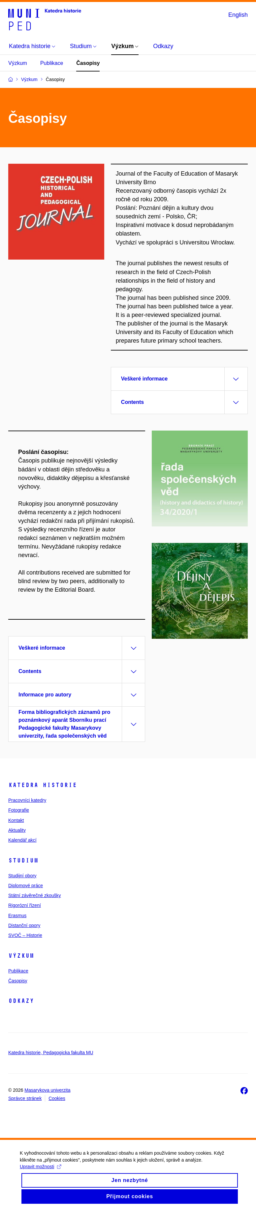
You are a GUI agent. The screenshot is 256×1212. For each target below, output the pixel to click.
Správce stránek (25, 1098)
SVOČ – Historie (25, 935)
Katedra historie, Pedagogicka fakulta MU (50, 1052)
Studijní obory (22, 875)
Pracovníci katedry (27, 800)
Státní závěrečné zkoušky (34, 895)
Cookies (56, 1098)
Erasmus (17, 915)
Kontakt (16, 820)
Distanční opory (24, 925)
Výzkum (17, 63)
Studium (23, 860)
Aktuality (17, 830)
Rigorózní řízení (24, 905)
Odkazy (21, 1000)
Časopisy (88, 63)
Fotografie (18, 810)
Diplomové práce (25, 885)
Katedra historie (42, 785)
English (238, 15)
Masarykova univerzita (47, 1090)
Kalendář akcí (22, 840)
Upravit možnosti (40, 1172)
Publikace (51, 63)
